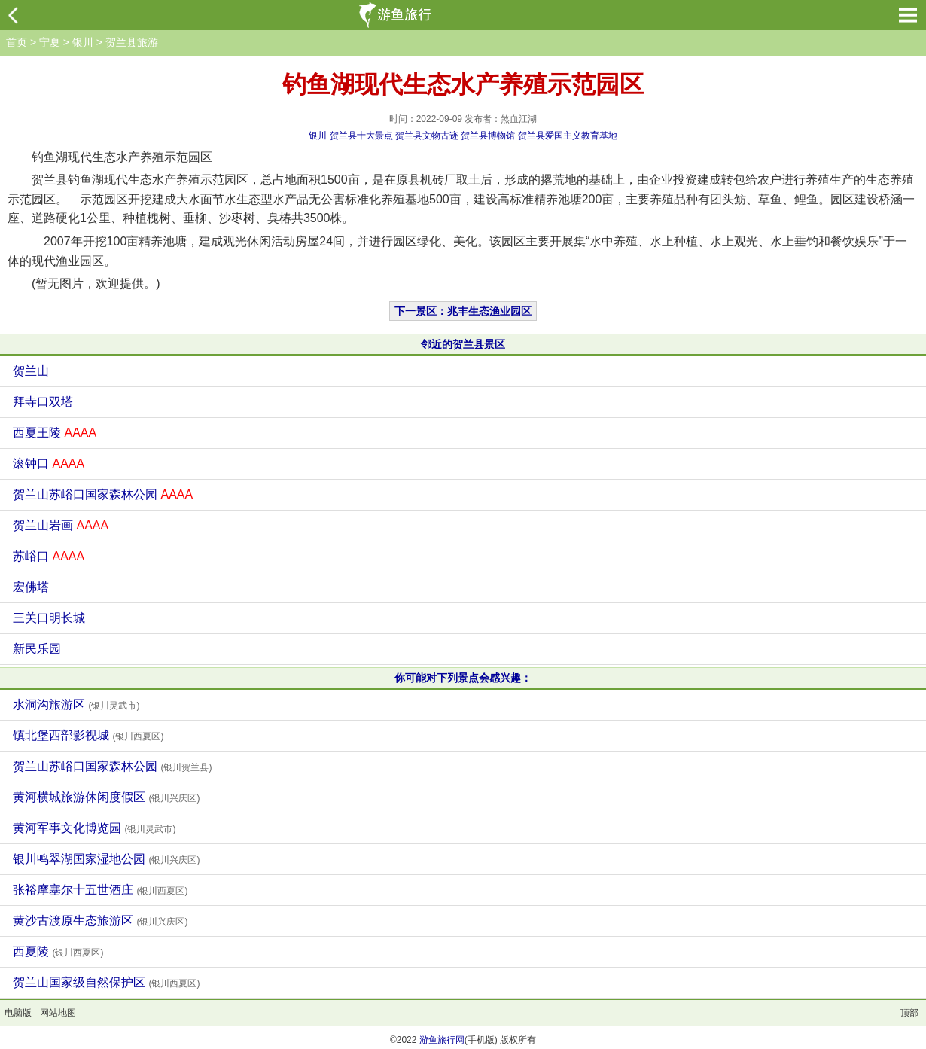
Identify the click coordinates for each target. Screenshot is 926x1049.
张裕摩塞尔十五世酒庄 (100, 889)
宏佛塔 (31, 587)
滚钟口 (48, 463)
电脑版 (18, 1013)
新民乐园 (37, 648)
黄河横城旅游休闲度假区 (106, 797)
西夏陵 (58, 951)
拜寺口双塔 (43, 401)
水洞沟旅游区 (76, 704)
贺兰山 (31, 370)
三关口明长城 (49, 617)
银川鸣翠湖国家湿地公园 (106, 858)
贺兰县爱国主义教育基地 (567, 135)
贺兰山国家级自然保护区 (106, 982)
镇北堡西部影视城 (88, 735)
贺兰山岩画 (60, 525)
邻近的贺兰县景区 (463, 344)
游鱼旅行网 (442, 1040)
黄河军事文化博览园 (94, 828)
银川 (82, 42)
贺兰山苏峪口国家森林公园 (103, 494)
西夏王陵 (54, 432)
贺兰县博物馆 (488, 135)
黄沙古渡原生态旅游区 (100, 920)
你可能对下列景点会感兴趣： (463, 678)
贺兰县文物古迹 (426, 135)
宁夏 (49, 42)
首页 (16, 42)
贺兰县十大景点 (361, 135)
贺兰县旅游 (131, 42)
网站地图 (58, 1013)
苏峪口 (48, 556)
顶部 (909, 1013)
